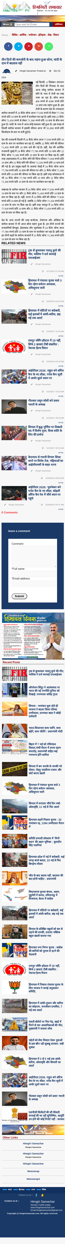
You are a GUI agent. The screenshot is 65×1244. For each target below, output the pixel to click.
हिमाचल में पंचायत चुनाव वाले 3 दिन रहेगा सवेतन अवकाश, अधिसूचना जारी (45, 284)
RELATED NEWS (14, 243)
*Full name (18, 568)
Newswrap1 (33, 1179)
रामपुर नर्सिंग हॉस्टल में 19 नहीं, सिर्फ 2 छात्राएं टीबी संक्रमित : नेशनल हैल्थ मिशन (44, 344)
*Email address (21, 578)
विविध (44, 1190)
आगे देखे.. (61, 276)
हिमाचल (21, 1190)
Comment (17, 543)
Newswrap (33, 1171)
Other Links (10, 1137)
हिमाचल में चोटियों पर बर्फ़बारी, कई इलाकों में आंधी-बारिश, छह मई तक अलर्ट (44, 314)
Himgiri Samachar (33, 1143)
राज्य (33, 1190)
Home (5, 35)
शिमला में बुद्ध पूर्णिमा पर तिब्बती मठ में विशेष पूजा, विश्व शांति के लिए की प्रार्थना (45, 431)
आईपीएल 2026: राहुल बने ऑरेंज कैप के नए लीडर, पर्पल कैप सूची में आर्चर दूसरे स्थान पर (46, 374)
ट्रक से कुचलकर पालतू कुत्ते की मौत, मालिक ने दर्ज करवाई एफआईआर (44, 254)
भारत (10, 1190)
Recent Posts (11, 662)
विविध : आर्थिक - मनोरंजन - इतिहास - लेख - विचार (35, 35)
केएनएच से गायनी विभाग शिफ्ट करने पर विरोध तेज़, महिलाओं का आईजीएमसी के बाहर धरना (45, 461)
